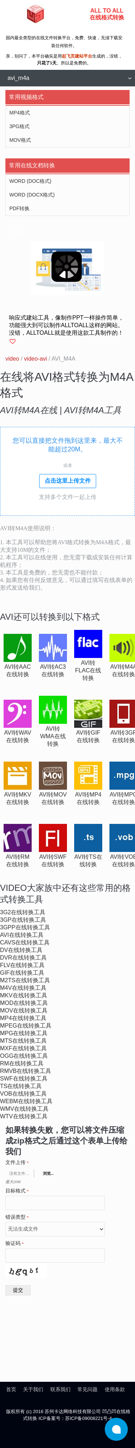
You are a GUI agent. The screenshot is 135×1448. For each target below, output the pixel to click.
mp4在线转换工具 (23, 1018)
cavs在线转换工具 (25, 942)
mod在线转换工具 (24, 1003)
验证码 (14, 1243)
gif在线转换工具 (22, 973)
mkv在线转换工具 (23, 995)
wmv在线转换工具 (24, 1109)
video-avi (35, 359)
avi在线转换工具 (22, 935)
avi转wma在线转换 (53, 736)
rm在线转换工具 (22, 1063)
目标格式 (17, 1191)
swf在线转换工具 (24, 1078)
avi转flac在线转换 (88, 670)
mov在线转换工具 (24, 1010)
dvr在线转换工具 (23, 958)
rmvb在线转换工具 (25, 1071)
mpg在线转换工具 (24, 1033)
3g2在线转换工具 (22, 912)
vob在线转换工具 (23, 1094)
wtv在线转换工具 (24, 1116)
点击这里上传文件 (68, 481)
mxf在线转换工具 (23, 1048)
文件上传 (17, 1162)
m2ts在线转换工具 (25, 980)
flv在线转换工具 (22, 965)
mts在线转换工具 (23, 1041)
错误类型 (17, 1217)
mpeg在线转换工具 (25, 1026)
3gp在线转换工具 (23, 920)
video (12, 359)
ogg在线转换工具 (24, 1056)
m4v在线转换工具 (23, 988)
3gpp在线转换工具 (25, 927)
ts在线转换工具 (21, 1086)
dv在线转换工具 (21, 950)
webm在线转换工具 (26, 1101)
